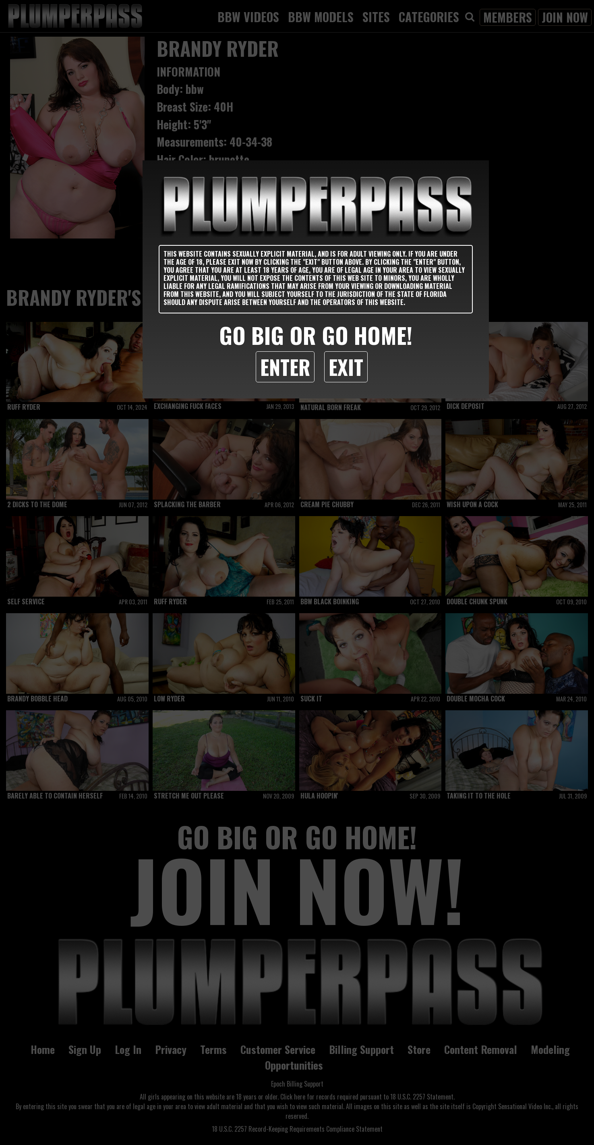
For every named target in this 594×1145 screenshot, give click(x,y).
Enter (285, 367)
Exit (346, 367)
